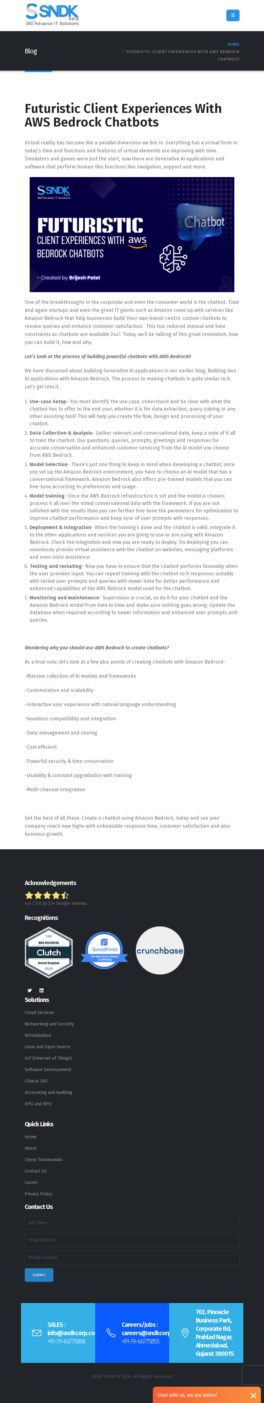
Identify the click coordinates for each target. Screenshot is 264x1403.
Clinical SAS (36, 1081)
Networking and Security (49, 1024)
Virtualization (38, 1035)
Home (234, 44)
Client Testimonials (44, 1159)
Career (31, 1182)
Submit (39, 1275)
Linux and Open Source (47, 1046)
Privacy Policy (38, 1194)
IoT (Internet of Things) (48, 1058)
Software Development (48, 1069)
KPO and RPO (38, 1104)
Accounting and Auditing (48, 1092)
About (31, 1148)
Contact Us (36, 1171)
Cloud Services (39, 1012)
